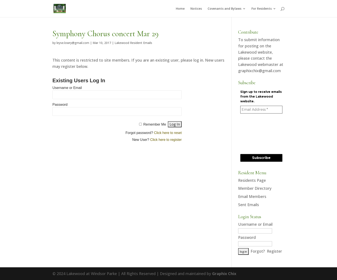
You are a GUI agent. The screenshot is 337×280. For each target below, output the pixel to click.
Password (59, 104)
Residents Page (252, 180)
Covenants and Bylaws (224, 9)
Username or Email (67, 88)
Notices (196, 9)
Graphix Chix (224, 273)
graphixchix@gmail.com (259, 70)
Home (180, 9)
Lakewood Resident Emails (133, 43)
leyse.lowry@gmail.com (73, 43)
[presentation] (258, 133)
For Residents (261, 9)
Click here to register (166, 140)
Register (274, 251)
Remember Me (154, 124)
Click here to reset (168, 133)
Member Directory (254, 188)
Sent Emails (248, 204)
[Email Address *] (261, 110)
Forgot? (258, 251)
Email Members (252, 196)
